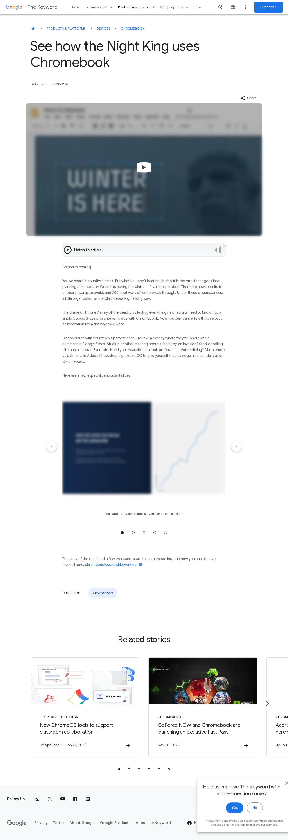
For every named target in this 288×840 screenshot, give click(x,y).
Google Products (115, 823)
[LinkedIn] (87, 799)
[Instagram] (37, 799)
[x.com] (50, 799)
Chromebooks (103, 593)
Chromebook (133, 29)
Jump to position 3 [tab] (144, 532)
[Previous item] (51, 446)
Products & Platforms (66, 29)
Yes (222, 817)
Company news (175, 7)
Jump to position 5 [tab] (165, 532)
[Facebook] (75, 799)
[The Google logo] (17, 823)
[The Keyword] (33, 28)
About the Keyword (153, 823)
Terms (58, 823)
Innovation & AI (99, 7)
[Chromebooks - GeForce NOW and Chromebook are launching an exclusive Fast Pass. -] (203, 707)
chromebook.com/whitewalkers (113, 565)
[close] (274, 792)
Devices (103, 29)
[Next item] (236, 446)
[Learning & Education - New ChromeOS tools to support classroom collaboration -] (85, 707)
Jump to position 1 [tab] (122, 532)
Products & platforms (137, 7)
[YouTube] (62, 799)
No (242, 817)
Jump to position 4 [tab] (154, 532)
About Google (82, 823)
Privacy (41, 823)
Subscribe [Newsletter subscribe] (268, 7)
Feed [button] (197, 7)
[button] (249, 98)
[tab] (119, 769)
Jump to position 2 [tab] (133, 532)
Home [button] (75, 7)
